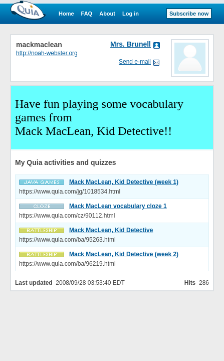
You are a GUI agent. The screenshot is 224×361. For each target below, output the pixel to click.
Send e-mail (135, 61)
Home (66, 14)
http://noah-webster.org (47, 53)
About (107, 14)
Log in (130, 14)
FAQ (87, 14)
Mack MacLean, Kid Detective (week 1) (123, 182)
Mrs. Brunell (130, 44)
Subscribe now (188, 14)
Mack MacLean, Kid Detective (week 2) (123, 254)
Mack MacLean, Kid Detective (111, 230)
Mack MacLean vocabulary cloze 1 (118, 206)
